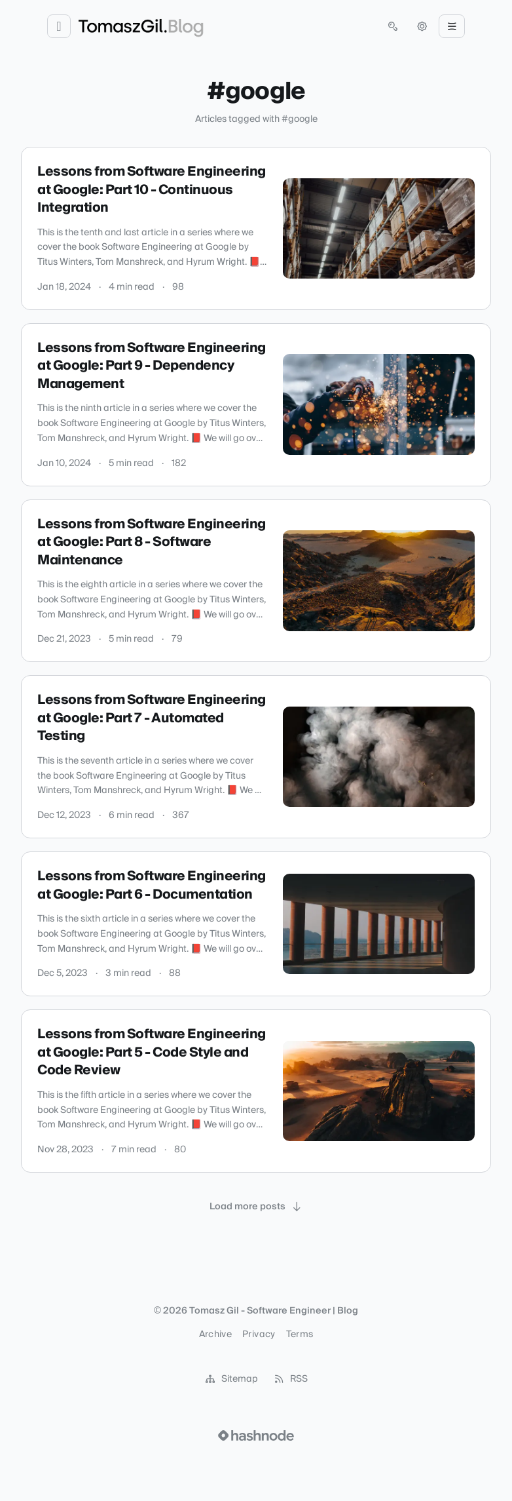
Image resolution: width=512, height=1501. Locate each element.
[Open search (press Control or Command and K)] (393, 26)
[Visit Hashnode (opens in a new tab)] (256, 1435)
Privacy (258, 1334)
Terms (300, 1334)
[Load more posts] (256, 1207)
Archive (215, 1334)
